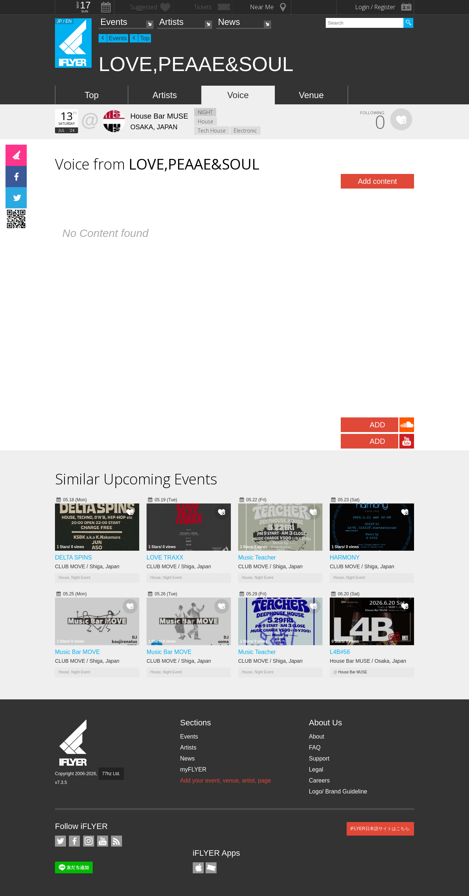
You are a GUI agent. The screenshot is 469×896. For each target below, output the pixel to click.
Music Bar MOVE (77, 652)
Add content (377, 181)
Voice (238, 95)
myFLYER (193, 769)
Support (319, 758)
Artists (171, 22)
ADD (377, 425)
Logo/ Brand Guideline (338, 791)
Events (113, 22)
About (316, 736)
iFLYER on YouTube (102, 841)
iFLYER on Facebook (74, 841)
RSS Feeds (116, 841)
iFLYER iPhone (198, 867)
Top (144, 38)
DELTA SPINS (73, 557)
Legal (316, 769)
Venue (311, 95)
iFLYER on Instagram (88, 841)
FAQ (315, 747)
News (229, 22)
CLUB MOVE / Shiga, (87, 566)
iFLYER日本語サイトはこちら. (380, 828)
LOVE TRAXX (165, 557)
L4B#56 (340, 652)
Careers (319, 780)
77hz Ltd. (111, 773)
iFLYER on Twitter (60, 841)
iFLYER (73, 742)
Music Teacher (257, 557)
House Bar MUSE (352, 672)
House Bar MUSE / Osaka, (368, 661)
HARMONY (345, 557)
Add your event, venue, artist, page (225, 780)
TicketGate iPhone (211, 867)
